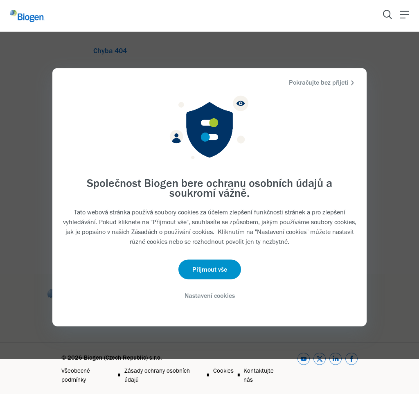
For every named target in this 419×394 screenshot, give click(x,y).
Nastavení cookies (210, 295)
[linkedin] (335, 368)
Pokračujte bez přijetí (322, 82)
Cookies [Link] (223, 370)
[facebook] (351, 368)
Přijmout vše (209, 269)
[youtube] (303, 368)
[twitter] (319, 368)
